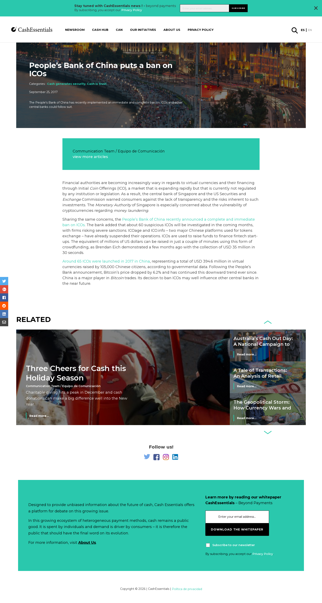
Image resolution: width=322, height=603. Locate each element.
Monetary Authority (113, 205)
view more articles (90, 156)
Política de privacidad (187, 589)
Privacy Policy (131, 10)
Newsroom (75, 30)
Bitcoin (117, 278)
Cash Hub (100, 30)
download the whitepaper (237, 529)
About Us (87, 542)
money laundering (131, 210)
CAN (119, 30)
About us (171, 30)
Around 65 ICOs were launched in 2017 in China (106, 261)
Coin (94, 188)
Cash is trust (97, 84)
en (310, 30)
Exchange (71, 199)
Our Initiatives (143, 30)
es (303, 30)
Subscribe (238, 8)
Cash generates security (66, 84)
